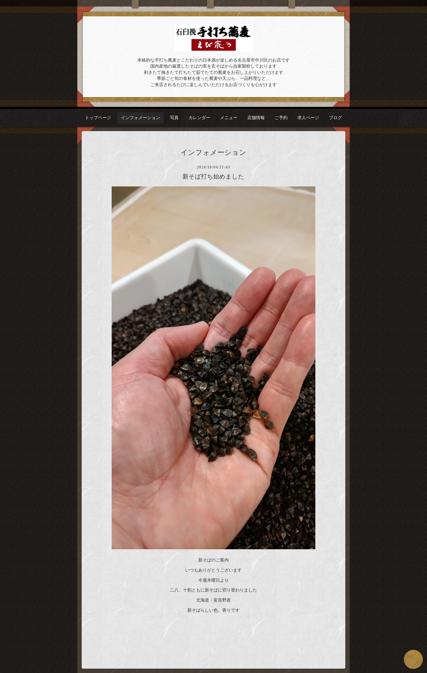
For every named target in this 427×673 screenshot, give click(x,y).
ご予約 (281, 117)
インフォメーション (140, 117)
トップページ (98, 117)
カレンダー (199, 117)
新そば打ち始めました (213, 176)
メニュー (228, 117)
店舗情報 (256, 117)
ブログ (335, 117)
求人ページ (308, 117)
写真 (174, 117)
